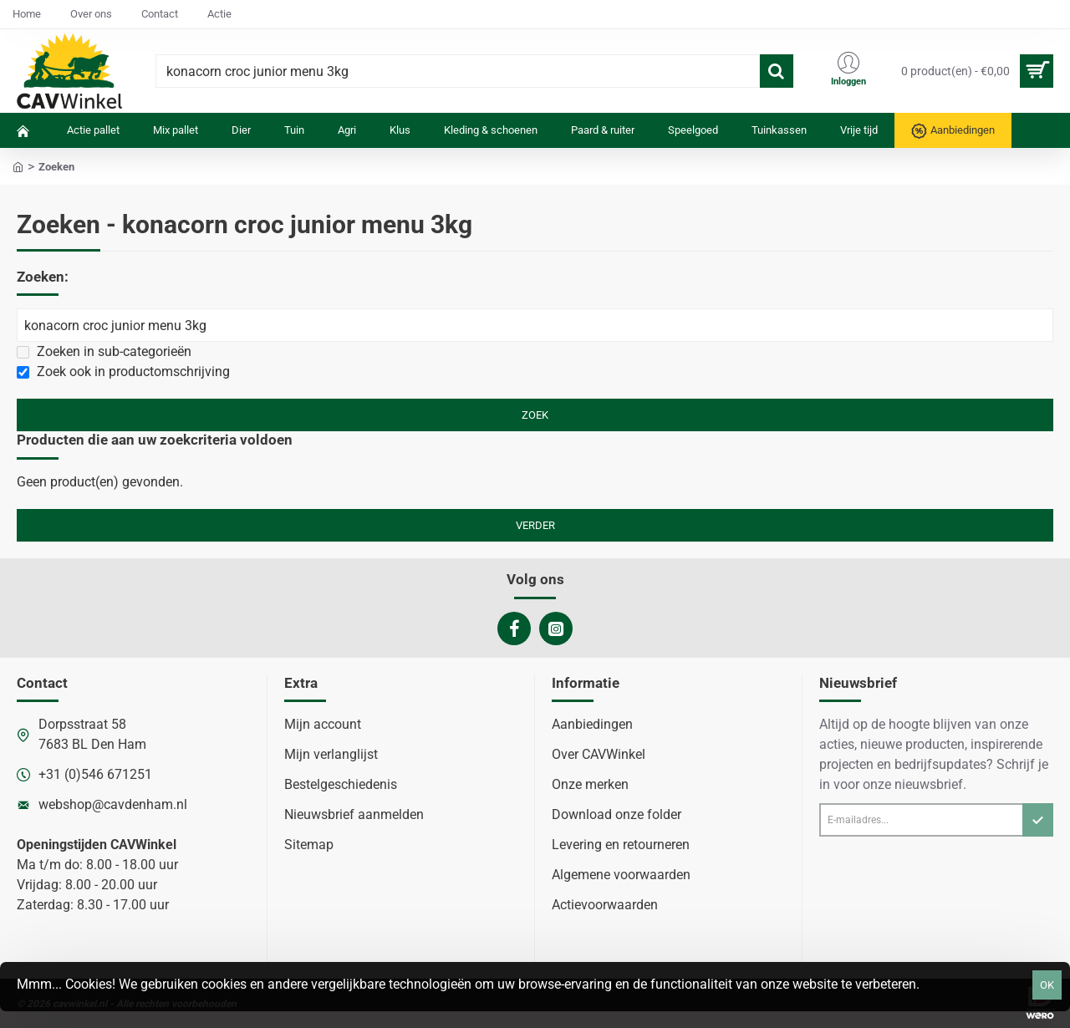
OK (1047, 985)
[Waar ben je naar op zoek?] (776, 71)
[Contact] (159, 15)
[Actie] (219, 15)
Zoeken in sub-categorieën (104, 351)
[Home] (26, 15)
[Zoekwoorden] (535, 325)
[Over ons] (91, 15)
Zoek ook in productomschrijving (123, 371)
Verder (535, 525)
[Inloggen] (848, 71)
